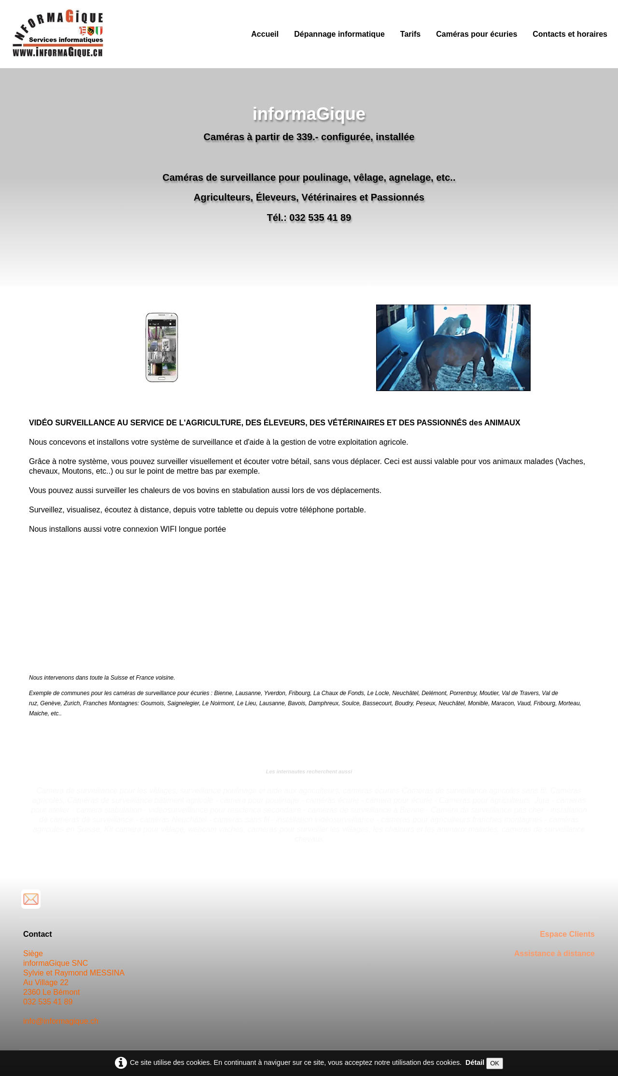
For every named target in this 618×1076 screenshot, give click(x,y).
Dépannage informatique (339, 34)
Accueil (265, 34)
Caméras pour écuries (476, 34)
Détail (474, 1062)
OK (494, 1063)
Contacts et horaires (570, 34)
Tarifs (410, 34)
